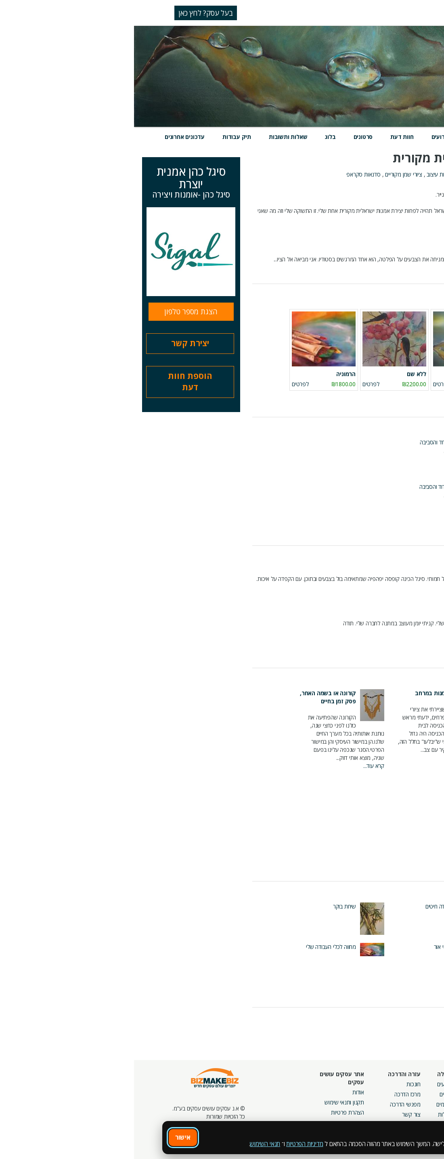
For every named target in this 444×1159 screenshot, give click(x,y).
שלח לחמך (396, 906)
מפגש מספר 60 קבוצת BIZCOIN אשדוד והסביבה (340, 486)
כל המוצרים (423, 398)
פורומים (310, 1104)
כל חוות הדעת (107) (414, 651)
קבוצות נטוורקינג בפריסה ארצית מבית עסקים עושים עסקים (347, 1112)
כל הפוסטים (423, 867)
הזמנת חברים (418, 1104)
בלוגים (312, 1094)
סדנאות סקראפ (229, 174)
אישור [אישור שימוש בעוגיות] (49, 1137)
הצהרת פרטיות (213, 1112)
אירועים (306, 137)
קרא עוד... (425, 271)
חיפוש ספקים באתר (410, 1084)
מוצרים (341, 137)
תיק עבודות (102, 137)
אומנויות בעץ (392, 174)
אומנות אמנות (340, 174)
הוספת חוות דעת (56, 381)
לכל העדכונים (415, 1021)
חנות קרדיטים (417, 1094)
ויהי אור (307, 947)
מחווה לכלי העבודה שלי (197, 947)
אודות (224, 1092)
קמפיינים (365, 1094)
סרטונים (229, 137)
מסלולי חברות (360, 1084)
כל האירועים (417, 531)
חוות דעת (267, 137)
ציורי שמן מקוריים (269, 174)
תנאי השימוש (131, 1144)
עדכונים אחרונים (51, 137)
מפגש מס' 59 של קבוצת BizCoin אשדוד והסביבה (341, 442)
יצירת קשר (56, 343)
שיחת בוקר (210, 906)
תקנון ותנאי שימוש (210, 1102)
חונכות (279, 1084)
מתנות (367, 174)
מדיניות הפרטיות (170, 1144)
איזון (404, 947)
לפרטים (378, 384)
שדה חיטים (303, 906)
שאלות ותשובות (154, 137)
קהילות (311, 1114)
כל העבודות (423, 991)
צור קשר (277, 1114)
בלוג (196, 137)
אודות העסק (423, 186)
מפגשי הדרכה (271, 1104)
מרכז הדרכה (273, 1094)
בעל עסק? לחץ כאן (71, 13)
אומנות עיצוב (306, 174)
